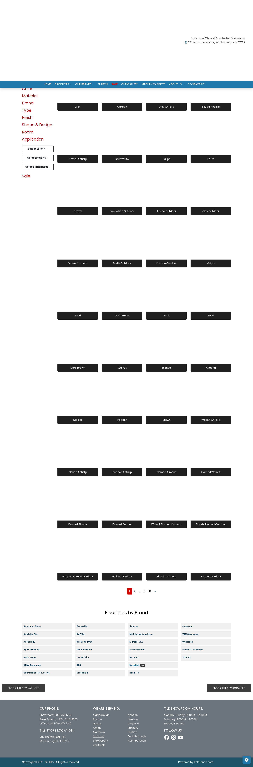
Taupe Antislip (211, 107)
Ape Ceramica (35, 649)
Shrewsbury (100, 741)
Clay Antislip (166, 107)
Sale (114, 83)
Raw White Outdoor (122, 211)
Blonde (166, 368)
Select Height (36, 158)
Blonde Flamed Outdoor (211, 524)
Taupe (166, 159)
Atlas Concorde (35, 665)
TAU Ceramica (193, 634)
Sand (78, 316)
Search (104, 83)
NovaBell (137, 665)
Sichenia (189, 626)
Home (51, 83)
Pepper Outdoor (210, 577)
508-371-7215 (62, 724)
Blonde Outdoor (167, 577)
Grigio (211, 263)
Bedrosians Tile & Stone (39, 673)
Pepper (122, 420)
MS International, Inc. (144, 634)
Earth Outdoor (122, 263)
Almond (211, 368)
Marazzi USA (139, 642)
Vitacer (189, 657)
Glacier (77, 420)
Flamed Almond (167, 472)
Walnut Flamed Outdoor (166, 524)
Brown (166, 420)
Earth (210, 159)
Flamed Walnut (210, 472)
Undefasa (190, 642)
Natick (97, 724)
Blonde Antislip (77, 472)
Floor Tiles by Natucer (23, 688)
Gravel (77, 211)
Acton (97, 728)
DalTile (83, 634)
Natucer (136, 657)
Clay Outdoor (210, 211)
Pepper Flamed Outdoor (77, 577)
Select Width (37, 149)
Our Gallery (128, 83)
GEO (80, 665)
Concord (98, 736)
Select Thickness (36, 167)
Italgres (135, 626)
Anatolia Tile (34, 634)
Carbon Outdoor (166, 263)
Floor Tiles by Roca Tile (229, 688)
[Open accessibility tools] (247, 760)
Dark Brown (122, 316)
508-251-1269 (63, 715)
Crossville (84, 626)
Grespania (84, 673)
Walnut (122, 368)
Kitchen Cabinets (151, 83)
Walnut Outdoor (122, 577)
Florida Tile (85, 657)
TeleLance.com (203, 762)
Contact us (192, 83)
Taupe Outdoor (166, 211)
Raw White (122, 159)
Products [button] (65, 83)
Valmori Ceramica (195, 649)
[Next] (155, 591)
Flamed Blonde (77, 524)
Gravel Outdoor (78, 263)
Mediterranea (139, 649)
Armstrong (32, 657)
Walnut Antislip (210, 420)
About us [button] (172, 83)
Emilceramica (87, 649)
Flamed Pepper (122, 524)
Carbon (122, 107)
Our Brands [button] (85, 83)
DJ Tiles (50, 762)
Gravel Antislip (78, 159)
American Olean (36, 626)
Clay (78, 107)
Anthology (32, 642)
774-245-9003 (68, 719)
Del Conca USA (87, 642)
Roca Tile (137, 673)
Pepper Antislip (122, 472)
